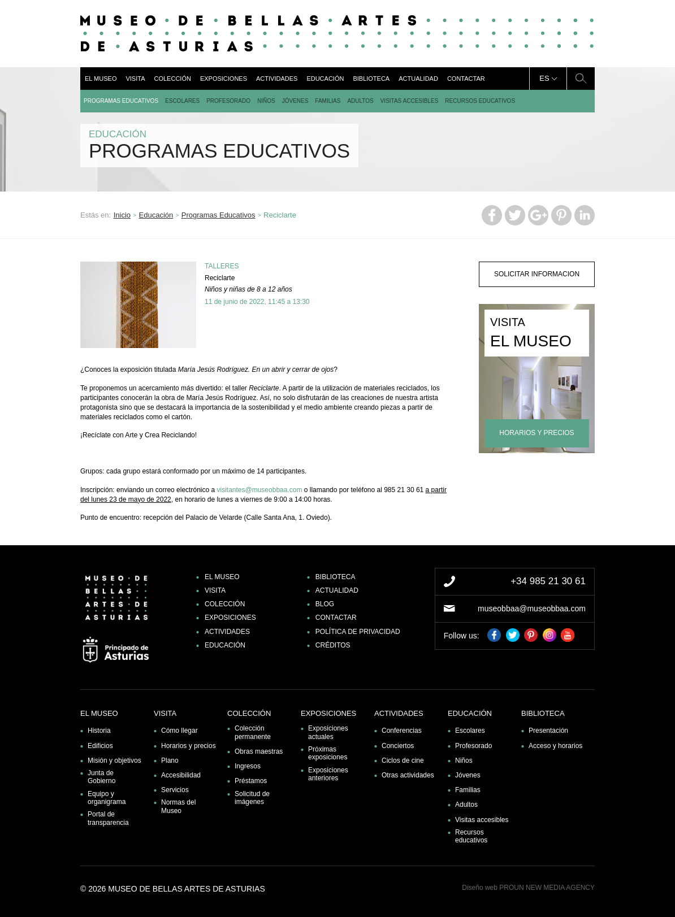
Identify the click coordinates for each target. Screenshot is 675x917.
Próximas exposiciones (327, 753)
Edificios (100, 746)
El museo (100, 78)
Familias (327, 101)
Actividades (276, 78)
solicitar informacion (536, 274)
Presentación (548, 731)
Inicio (122, 215)
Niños (266, 101)
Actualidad (418, 78)
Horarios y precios (188, 746)
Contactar (466, 78)
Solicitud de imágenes (252, 798)
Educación (325, 78)
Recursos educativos (480, 101)
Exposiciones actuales (328, 732)
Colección (172, 78)
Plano (170, 760)
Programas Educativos (121, 101)
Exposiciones (223, 78)
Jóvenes (295, 101)
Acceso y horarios (555, 746)
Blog (324, 604)
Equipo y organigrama (107, 798)
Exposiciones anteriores (328, 774)
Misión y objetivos (114, 760)
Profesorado (228, 101)
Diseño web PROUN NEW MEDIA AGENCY (528, 888)
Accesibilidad (181, 775)
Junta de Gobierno (101, 777)
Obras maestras (259, 751)
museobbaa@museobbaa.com (532, 608)
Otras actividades (408, 775)
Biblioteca (371, 78)
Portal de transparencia (108, 818)
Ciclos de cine (403, 760)
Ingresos (248, 766)
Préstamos (251, 781)
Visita (135, 78)
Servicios (175, 790)
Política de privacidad (357, 632)
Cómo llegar (179, 731)
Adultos (360, 101)
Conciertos (398, 746)
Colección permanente (253, 732)
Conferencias (402, 731)
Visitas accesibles (409, 101)
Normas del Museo (178, 806)
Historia (99, 731)
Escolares (182, 101)
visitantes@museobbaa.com (259, 490)
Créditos (333, 645)
